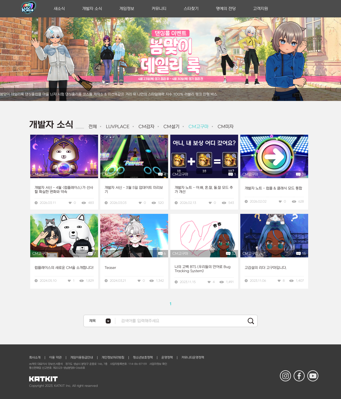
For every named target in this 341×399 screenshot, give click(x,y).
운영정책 (167, 357)
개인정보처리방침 (113, 357)
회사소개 (34, 357)
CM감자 (145, 126)
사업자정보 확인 (158, 363)
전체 (93, 126)
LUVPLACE (116, 126)
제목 (92, 321)
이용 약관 (55, 357)
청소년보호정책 (143, 357)
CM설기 (170, 126)
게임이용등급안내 (81, 357)
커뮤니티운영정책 (192, 357)
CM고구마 (198, 126)
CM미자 (225, 126)
